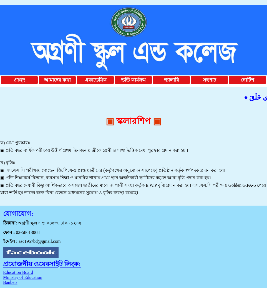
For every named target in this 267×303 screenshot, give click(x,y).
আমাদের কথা (57, 80)
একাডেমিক (95, 80)
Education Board (18, 272)
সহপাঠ (209, 80)
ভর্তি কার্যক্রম (133, 80)
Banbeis (10, 282)
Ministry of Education (22, 277)
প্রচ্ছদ (19, 80)
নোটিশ (247, 80)
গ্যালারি (171, 80)
